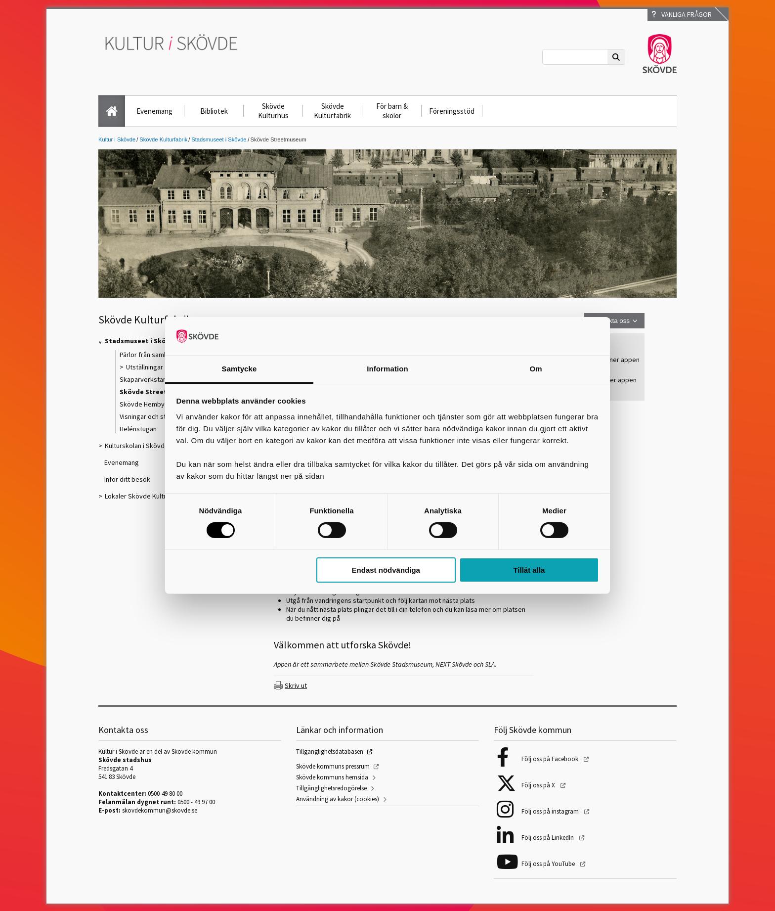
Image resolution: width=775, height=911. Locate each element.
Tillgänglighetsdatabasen (329, 751)
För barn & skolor (392, 110)
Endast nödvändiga (386, 570)
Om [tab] (535, 368)
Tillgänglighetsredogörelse (331, 788)
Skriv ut (296, 685)
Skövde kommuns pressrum (333, 766)
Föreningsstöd (451, 111)
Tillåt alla (529, 570)
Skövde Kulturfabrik (332, 110)
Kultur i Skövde (116, 139)
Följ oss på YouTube (548, 864)
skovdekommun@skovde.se (159, 810)
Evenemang (154, 111)
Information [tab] (387, 368)
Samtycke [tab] (239, 368)
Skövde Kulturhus (273, 110)
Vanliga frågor (681, 14)
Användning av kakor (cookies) (337, 799)
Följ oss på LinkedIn (548, 837)
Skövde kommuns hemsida (332, 777)
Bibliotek (214, 111)
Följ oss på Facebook (550, 759)
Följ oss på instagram (550, 811)
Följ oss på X (539, 785)
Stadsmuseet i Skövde (218, 139)
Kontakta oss (611, 320)
